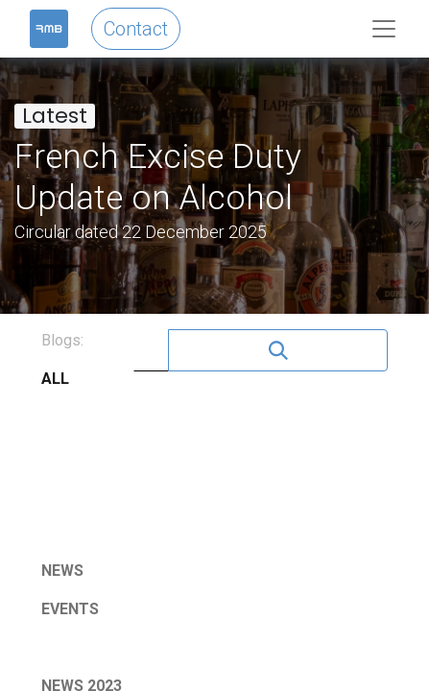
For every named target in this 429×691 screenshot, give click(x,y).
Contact (136, 28)
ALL (55, 378)
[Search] (278, 350)
